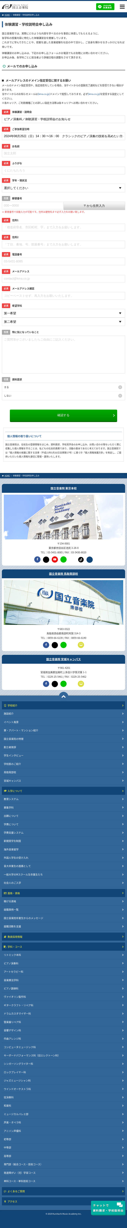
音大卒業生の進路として (17, 866)
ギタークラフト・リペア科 (18, 1005)
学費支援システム (13, 832)
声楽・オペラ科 (12, 1122)
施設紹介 (9, 713)
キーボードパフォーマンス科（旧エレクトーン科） (32, 1055)
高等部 (7, 1156)
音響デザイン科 (12, 1030)
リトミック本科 (12, 955)
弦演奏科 (9, 1097)
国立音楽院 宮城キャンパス (63, 659)
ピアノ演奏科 (11, 963)
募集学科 (9, 807)
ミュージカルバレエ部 (16, 1114)
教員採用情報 (13, 936)
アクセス (10, 1201)
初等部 (7, 1139)
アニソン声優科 (12, 1131)
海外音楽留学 (11, 849)
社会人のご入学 (12, 882)
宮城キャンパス (12, 780)
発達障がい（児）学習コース (20, 1172)
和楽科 (7, 1105)
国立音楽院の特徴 (13, 738)
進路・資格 (12, 893)
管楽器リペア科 (12, 1022)
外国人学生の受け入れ (16, 857)
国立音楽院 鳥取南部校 (63, 574)
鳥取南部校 (10, 772)
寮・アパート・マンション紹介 (21, 730)
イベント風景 (11, 722)
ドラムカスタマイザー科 (17, 1013)
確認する (63, 415)
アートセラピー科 (13, 971)
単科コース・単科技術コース (19, 1181)
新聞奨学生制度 (12, 841)
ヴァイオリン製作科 (15, 996)
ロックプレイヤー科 (15, 1072)
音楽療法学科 (11, 980)
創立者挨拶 (10, 747)
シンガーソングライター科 (18, 1063)
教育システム (11, 799)
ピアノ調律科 (11, 988)
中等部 (7, 1147)
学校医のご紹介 (12, 764)
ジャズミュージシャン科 (17, 1080)
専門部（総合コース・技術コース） (23, 1164)
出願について (11, 815)
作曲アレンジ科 (12, 1038)
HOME (6, 14)
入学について (13, 791)
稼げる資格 (10, 901)
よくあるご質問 (14, 1191)
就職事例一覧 (11, 909)
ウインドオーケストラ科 (17, 1089)
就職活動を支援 (12, 926)
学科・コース (13, 946)
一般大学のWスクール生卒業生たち (23, 874)
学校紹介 (10, 705)
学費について (11, 824)
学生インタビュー (13, 755)
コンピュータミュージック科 (20, 1047)
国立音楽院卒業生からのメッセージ (23, 918)
